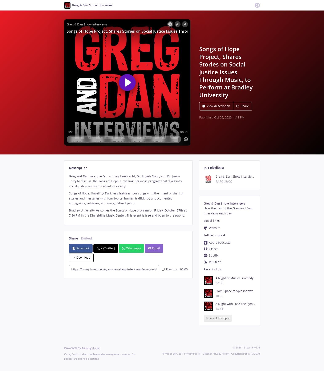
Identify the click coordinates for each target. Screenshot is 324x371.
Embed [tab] (86, 238)
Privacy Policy (192, 353)
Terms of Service (171, 353)
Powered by (82, 348)
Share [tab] (73, 238)
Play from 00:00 (175, 269)
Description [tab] (78, 168)
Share (242, 106)
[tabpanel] (128, 196)
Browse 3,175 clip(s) (218, 318)
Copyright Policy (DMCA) (245, 353)
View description (216, 106)
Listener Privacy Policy (215, 353)
